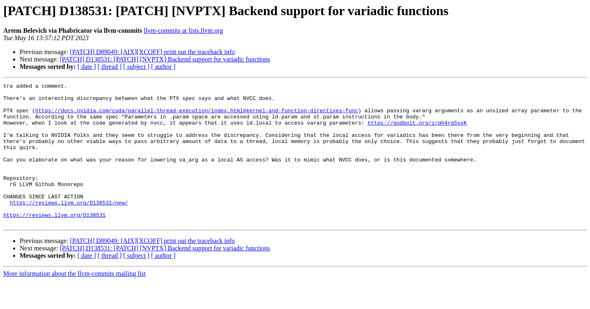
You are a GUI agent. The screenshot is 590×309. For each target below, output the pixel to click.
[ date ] (86, 66)
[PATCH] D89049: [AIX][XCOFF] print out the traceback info (152, 51)
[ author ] (163, 66)
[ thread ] (110, 66)
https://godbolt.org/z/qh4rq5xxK (417, 131)
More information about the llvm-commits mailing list (74, 301)
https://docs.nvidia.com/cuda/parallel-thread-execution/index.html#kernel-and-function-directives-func (196, 116)
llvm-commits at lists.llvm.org (183, 30)
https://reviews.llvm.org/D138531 (54, 241)
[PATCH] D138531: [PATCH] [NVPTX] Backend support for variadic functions (165, 59)
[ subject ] (136, 66)
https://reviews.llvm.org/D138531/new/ (69, 227)
